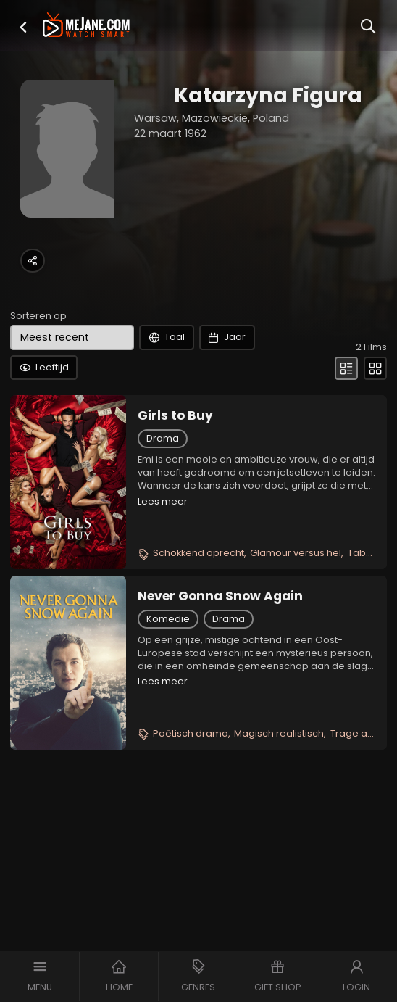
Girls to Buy (175, 415)
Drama (162, 438)
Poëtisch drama (190, 733)
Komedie (168, 619)
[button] (23, 27)
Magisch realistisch (279, 733)
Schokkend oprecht (198, 553)
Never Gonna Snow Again (220, 596)
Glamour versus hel (295, 553)
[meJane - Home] (86, 26)
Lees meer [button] (163, 501)
